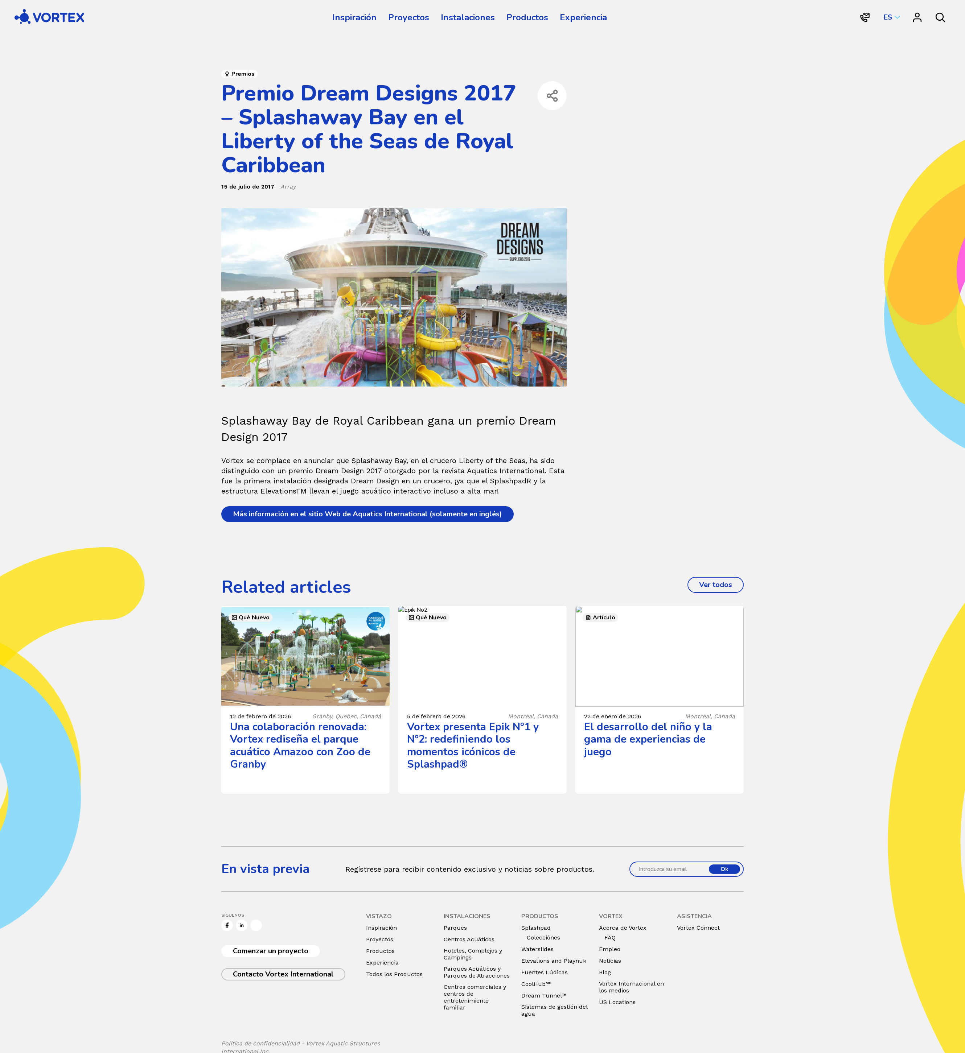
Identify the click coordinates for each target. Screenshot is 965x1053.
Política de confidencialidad (260, 1043)
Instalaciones (468, 17)
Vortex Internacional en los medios (631, 987)
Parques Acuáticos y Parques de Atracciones (477, 972)
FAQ (610, 937)
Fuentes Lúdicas (544, 972)
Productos (527, 17)
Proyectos (408, 17)
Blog (605, 972)
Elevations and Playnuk (553, 960)
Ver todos (721, 585)
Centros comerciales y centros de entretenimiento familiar (475, 997)
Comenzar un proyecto (270, 951)
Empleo (609, 949)
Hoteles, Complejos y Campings (473, 954)
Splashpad (536, 927)
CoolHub (536, 983)
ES (887, 17)
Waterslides (537, 949)
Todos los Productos (394, 974)
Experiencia (583, 17)
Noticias (610, 960)
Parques (455, 927)
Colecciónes (543, 937)
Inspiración (354, 17)
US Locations (617, 1002)
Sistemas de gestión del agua (554, 1010)
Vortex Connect (698, 927)
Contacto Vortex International (283, 974)
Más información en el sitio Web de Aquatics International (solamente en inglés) (367, 514)
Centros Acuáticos (469, 939)
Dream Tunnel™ (544, 995)
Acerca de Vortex (622, 927)
